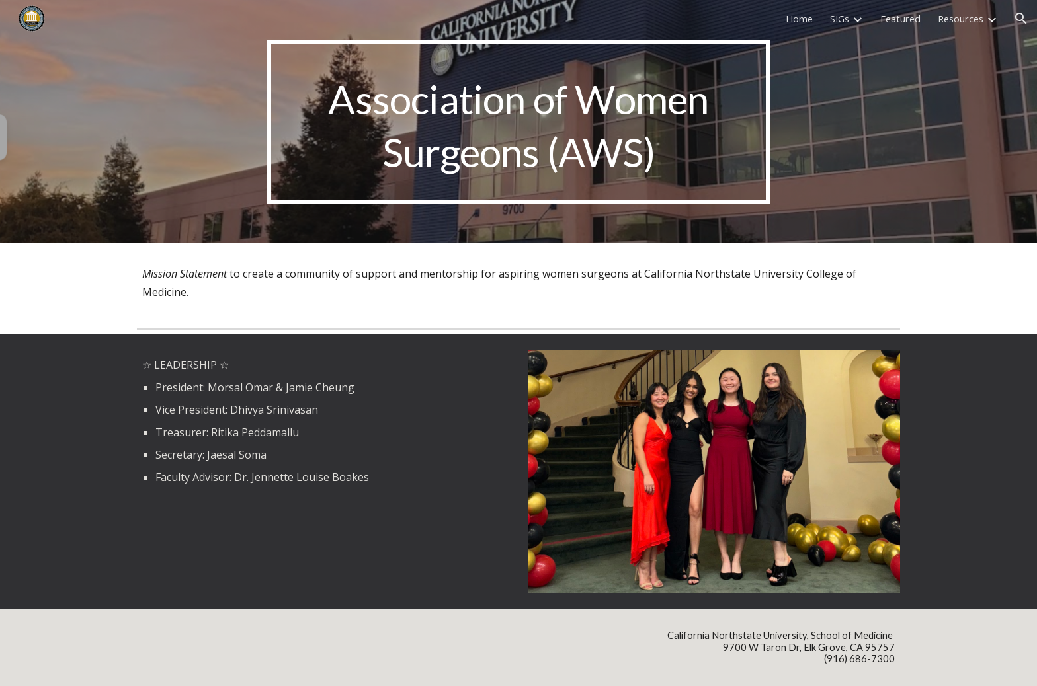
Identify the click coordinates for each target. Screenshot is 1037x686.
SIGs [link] (839, 18)
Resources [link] (960, 18)
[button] (1021, 18)
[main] (518, 122)
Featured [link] (900, 18)
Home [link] (799, 18)
